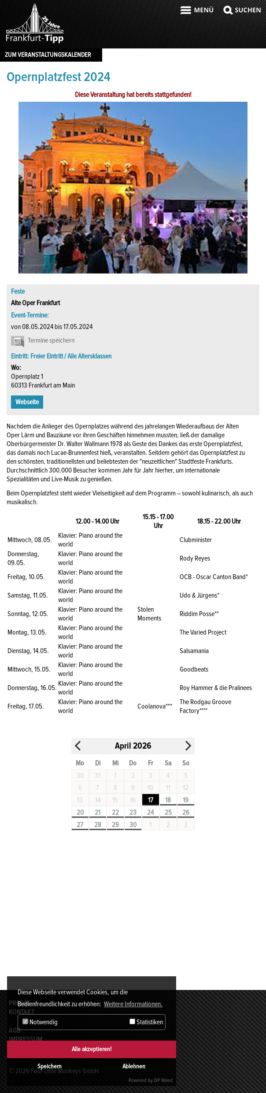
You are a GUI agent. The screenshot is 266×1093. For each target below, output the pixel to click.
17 (150, 800)
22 (115, 812)
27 (80, 824)
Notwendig (40, 1022)
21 (97, 812)
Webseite (27, 402)
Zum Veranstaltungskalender (48, 55)
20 (80, 812)
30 (133, 824)
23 (133, 812)
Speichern (49, 1066)
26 (185, 812)
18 (168, 800)
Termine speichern (51, 340)
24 (150, 812)
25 (168, 812)
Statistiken (146, 1022)
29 (115, 824)
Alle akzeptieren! (91, 1049)
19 (185, 800)
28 (97, 824)
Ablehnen (133, 1066)
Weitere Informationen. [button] (133, 1004)
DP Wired (163, 1080)
